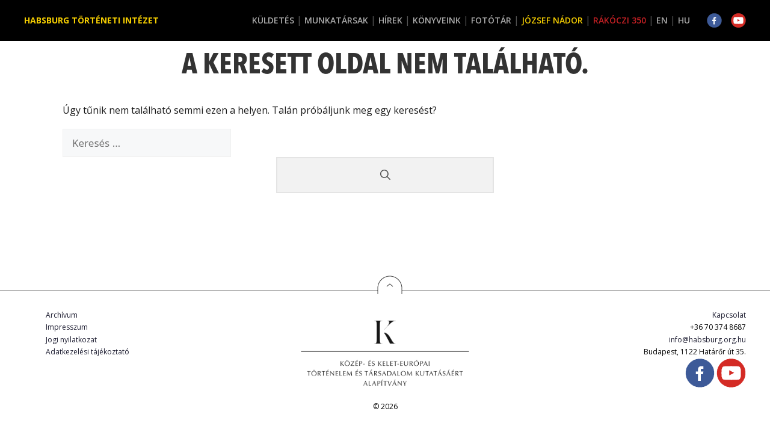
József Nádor (552, 20)
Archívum (62, 315)
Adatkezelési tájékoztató (87, 352)
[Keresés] (385, 175)
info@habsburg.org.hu (707, 340)
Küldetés (273, 20)
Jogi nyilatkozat (71, 340)
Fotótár (491, 20)
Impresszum (67, 327)
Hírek (390, 20)
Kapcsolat (729, 315)
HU (684, 20)
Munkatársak (336, 20)
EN (662, 20)
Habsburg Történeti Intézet (91, 20)
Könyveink (437, 20)
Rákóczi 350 (619, 20)
